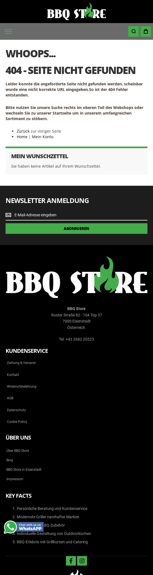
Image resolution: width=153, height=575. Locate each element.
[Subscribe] (76, 228)
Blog (9, 460)
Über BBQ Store (17, 451)
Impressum (14, 479)
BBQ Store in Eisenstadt (23, 470)
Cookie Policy (17, 422)
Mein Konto (42, 136)
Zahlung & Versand (21, 363)
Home (22, 136)
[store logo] (76, 11)
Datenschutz (16, 410)
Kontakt (13, 375)
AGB (10, 398)
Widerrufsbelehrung (21, 386)
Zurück (23, 131)
